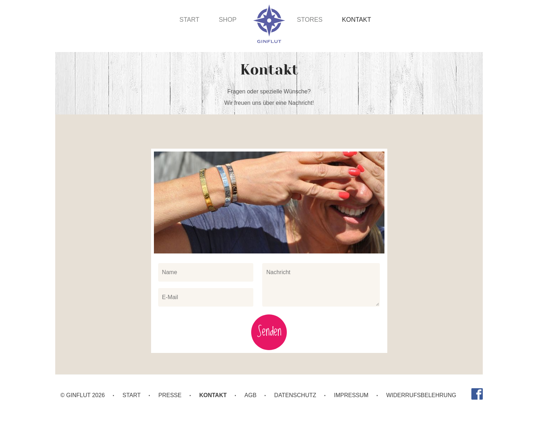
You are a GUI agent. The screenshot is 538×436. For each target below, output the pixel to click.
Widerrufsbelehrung (421, 395)
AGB (250, 395)
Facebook (477, 394)
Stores (309, 19)
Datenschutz (295, 395)
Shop (228, 19)
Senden (269, 332)
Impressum (351, 395)
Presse (170, 395)
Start (189, 19)
